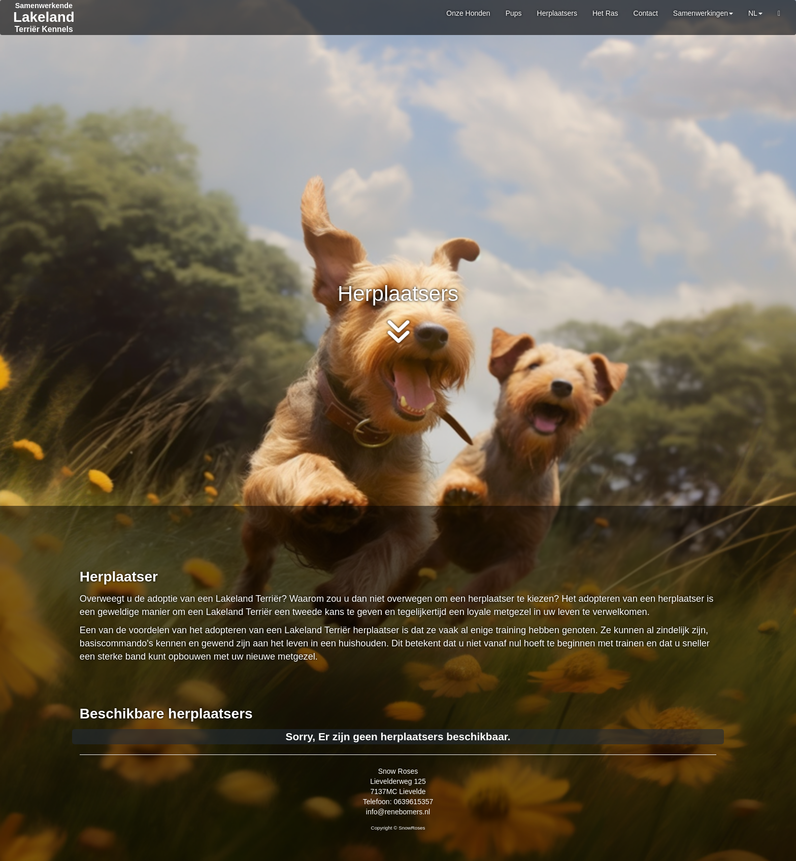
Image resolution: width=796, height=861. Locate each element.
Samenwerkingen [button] (703, 13)
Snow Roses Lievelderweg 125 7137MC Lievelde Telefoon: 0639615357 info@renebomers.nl (398, 791)
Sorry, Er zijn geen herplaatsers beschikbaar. (398, 736)
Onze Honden (468, 13)
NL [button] (755, 13)
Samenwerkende (44, 6)
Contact (646, 13)
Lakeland (44, 17)
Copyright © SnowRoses (398, 828)
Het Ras (605, 13)
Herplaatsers (557, 13)
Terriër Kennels (44, 29)
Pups (514, 13)
